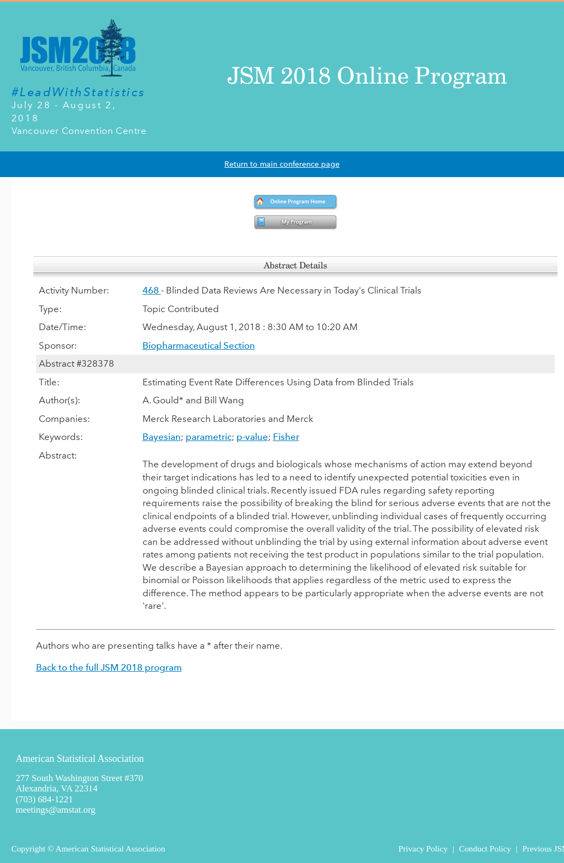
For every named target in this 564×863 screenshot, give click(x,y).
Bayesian (162, 436)
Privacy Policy (423, 848)
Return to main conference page (282, 164)
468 (152, 290)
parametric (208, 436)
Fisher (286, 436)
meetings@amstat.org (56, 810)
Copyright (28, 848)
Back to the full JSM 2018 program (109, 667)
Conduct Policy (485, 848)
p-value (252, 436)
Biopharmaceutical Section (199, 345)
